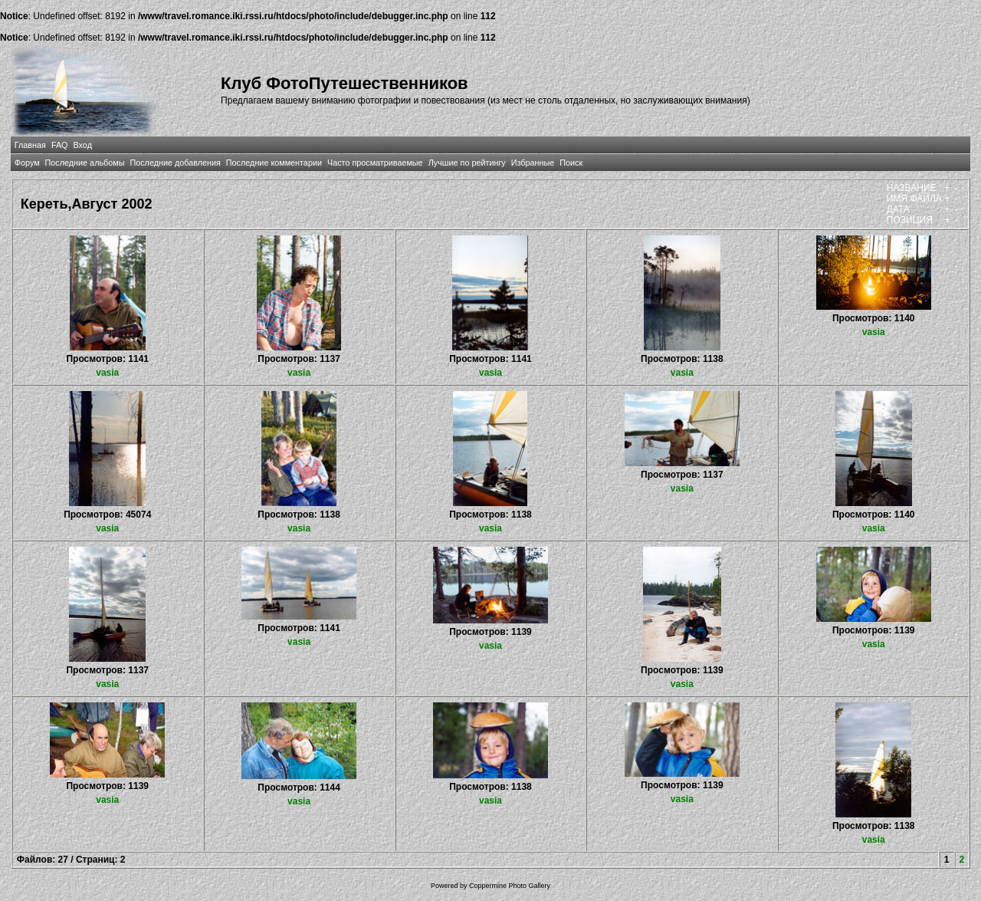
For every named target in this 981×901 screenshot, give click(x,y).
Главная (30, 145)
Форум (27, 162)
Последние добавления (175, 162)
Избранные (532, 162)
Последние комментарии (274, 162)
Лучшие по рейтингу (467, 162)
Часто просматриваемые (375, 162)
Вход (83, 145)
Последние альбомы (85, 162)
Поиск (570, 162)
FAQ (59, 145)
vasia (107, 372)
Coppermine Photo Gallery (509, 885)
